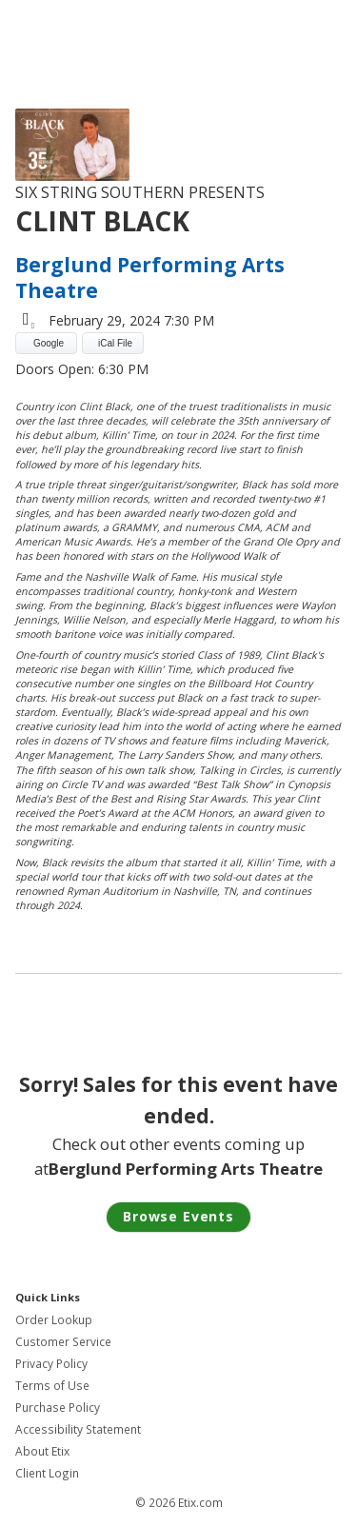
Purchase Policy (57, 1407)
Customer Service (63, 1342)
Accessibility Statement (78, 1429)
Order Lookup (53, 1320)
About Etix (42, 1451)
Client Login (47, 1473)
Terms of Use (52, 1385)
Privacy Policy (51, 1364)
